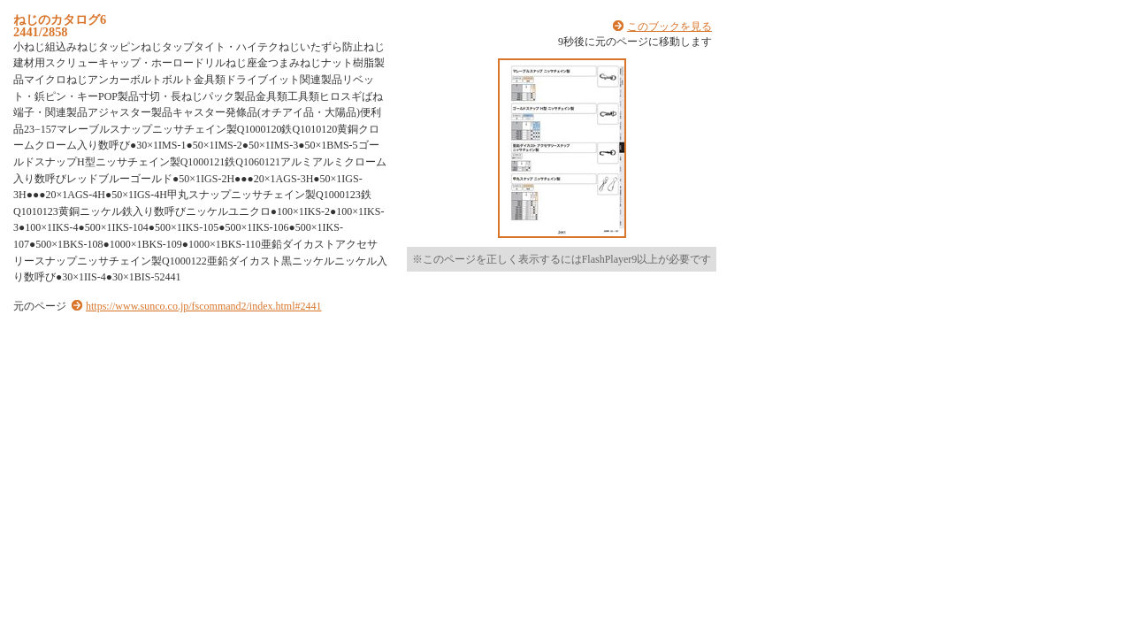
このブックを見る (669, 26)
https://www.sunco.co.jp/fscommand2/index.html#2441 (204, 306)
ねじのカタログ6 (59, 19)
